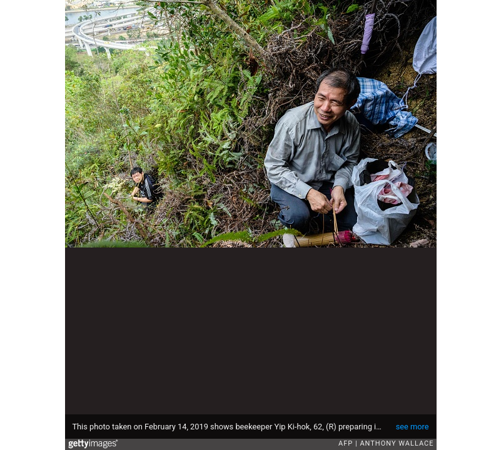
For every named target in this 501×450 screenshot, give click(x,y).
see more (412, 426)
